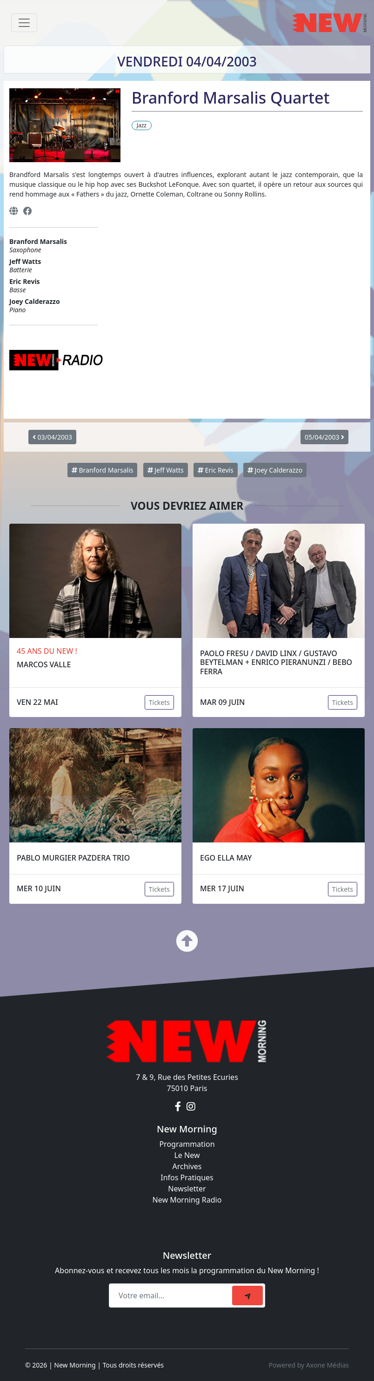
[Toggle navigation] (24, 22)
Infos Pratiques (187, 1177)
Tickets (159, 702)
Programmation (186, 1144)
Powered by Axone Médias (309, 1365)
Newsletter (187, 1189)
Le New (187, 1155)
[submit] (247, 1295)
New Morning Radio (187, 1200)
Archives (186, 1166)
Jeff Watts (165, 470)
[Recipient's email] (172, 1295)
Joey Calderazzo (274, 470)
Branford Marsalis (103, 470)
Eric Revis (216, 470)
